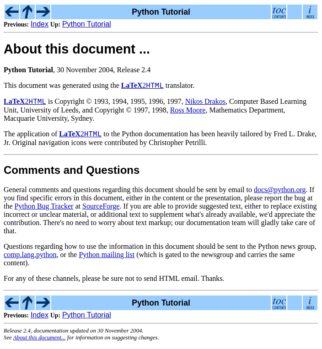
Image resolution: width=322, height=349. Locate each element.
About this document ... (77, 49)
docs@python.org (280, 194)
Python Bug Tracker (44, 210)
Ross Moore (188, 113)
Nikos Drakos (205, 104)
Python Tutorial (86, 24)
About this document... (39, 341)
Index (39, 24)
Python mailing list (106, 259)
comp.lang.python (30, 259)
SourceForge (100, 210)
